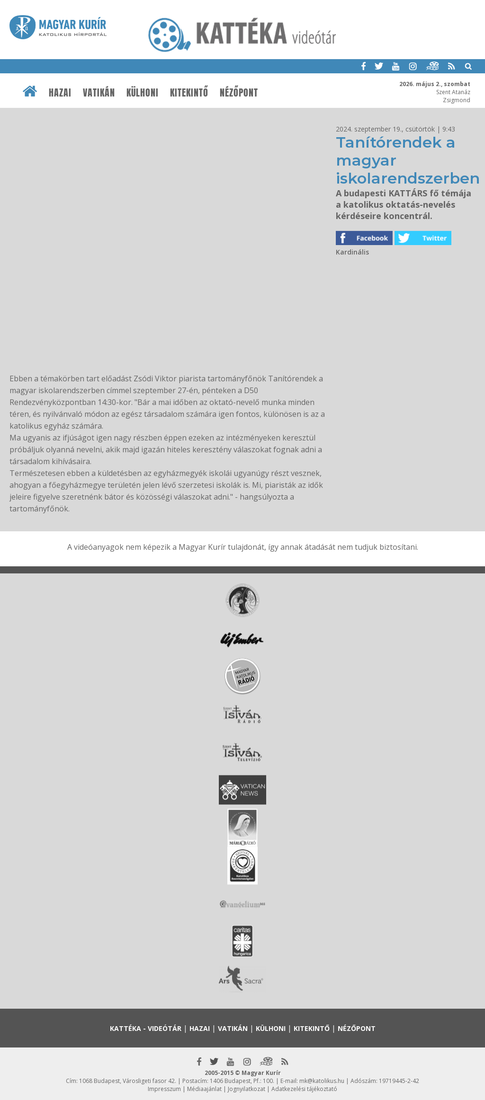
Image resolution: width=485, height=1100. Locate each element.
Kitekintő (189, 93)
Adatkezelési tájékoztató (304, 1089)
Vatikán (99, 93)
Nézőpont (239, 93)
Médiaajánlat (204, 1089)
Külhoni (142, 93)
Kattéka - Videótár (145, 1028)
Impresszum (164, 1089)
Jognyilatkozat (246, 1089)
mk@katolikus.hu (321, 1081)
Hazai (60, 93)
